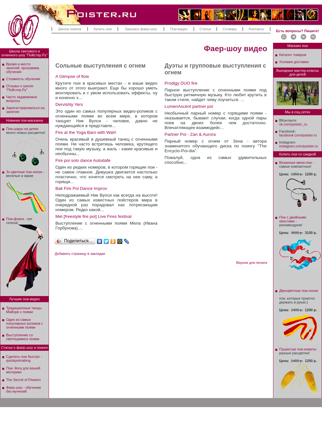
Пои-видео (178, 29)
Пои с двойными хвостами (292, 219)
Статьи (205, 29)
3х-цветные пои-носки (24, 172)
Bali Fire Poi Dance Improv (81, 188)
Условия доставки (293, 62)
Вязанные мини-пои (295, 162)
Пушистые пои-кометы (297, 349)
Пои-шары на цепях (22, 129)
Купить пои (103, 29)
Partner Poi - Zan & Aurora (190, 134)
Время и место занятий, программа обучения (22, 68)
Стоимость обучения (23, 79)
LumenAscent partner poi (189, 106)
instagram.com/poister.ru (298, 146)
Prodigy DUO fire (181, 83)
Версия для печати (251, 263)
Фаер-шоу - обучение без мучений (23, 389)
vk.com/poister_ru (293, 124)
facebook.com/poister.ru (298, 135)
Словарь (230, 29)
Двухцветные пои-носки (298, 291)
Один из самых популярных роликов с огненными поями (24, 323)
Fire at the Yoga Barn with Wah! (85, 132)
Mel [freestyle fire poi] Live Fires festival (93, 216)
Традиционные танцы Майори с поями (24, 310)
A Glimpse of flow (72, 76)
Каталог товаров (292, 55)
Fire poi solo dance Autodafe (82, 160)
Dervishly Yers (69, 104)
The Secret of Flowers (23, 380)
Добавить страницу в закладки (80, 254)
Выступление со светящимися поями (22, 337)
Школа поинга (69, 29)
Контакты (256, 29)
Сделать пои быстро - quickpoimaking (24, 358)
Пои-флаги (15, 219)
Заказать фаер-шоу (141, 29)
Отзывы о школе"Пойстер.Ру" (19, 88)
